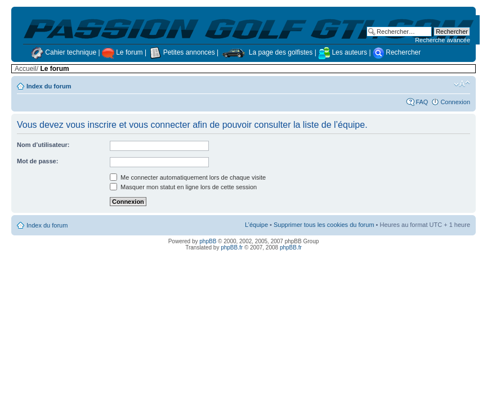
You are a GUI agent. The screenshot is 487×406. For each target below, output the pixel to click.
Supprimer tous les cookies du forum (324, 224)
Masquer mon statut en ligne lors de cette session (183, 187)
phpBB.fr (232, 247)
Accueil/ (26, 69)
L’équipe (256, 224)
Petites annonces (182, 52)
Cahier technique (64, 52)
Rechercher (397, 52)
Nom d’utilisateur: (43, 144)
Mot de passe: (37, 161)
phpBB (207, 241)
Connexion (455, 102)
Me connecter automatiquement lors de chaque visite (188, 177)
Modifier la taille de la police (462, 84)
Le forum (123, 52)
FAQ (421, 102)
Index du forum (48, 86)
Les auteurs (342, 52)
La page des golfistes (268, 52)
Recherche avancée (442, 40)
